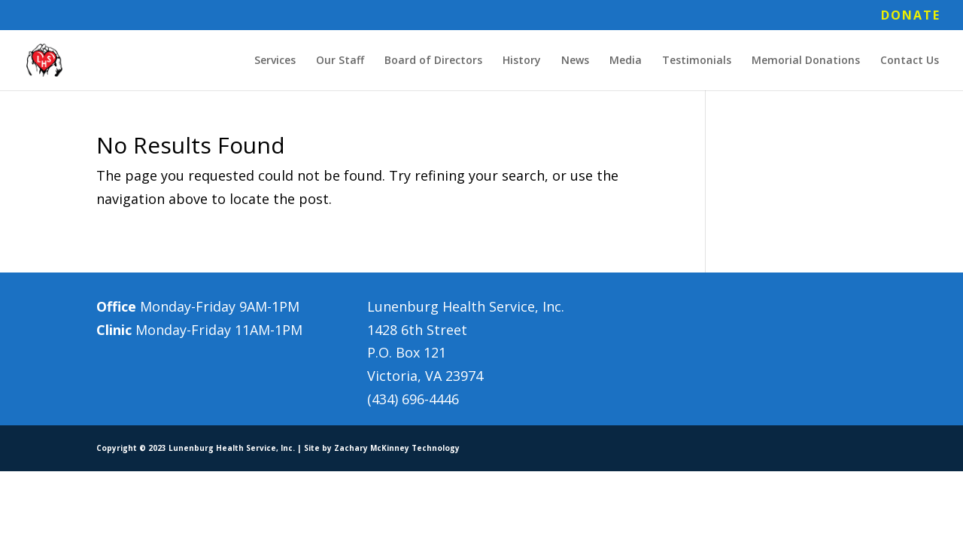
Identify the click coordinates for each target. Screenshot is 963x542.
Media (625, 61)
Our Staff (340, 61)
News (575, 61)
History (522, 61)
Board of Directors (433, 61)
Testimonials (696, 61)
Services (275, 61)
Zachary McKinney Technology (397, 448)
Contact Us (909, 61)
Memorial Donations (806, 61)
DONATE (910, 16)
